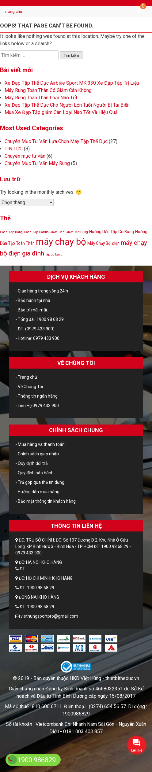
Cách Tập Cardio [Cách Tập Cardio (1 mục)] (36, 232)
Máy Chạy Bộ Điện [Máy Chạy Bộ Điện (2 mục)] (103, 243)
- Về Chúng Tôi (29, 386)
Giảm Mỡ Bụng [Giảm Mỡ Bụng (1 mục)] (77, 232)
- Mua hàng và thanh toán (40, 444)
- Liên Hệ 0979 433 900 (37, 405)
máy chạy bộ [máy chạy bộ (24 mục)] (61, 242)
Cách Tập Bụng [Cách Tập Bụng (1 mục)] (11, 232)
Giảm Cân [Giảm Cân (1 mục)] (57, 232)
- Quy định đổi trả (31, 463)
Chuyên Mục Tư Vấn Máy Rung (37, 163)
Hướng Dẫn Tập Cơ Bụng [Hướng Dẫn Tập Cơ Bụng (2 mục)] (111, 231)
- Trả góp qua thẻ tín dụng (39, 482)
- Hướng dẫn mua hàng (37, 491)
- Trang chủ (26, 377)
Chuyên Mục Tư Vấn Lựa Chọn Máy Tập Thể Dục (56, 141)
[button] (136, 745)
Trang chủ (13, 11)
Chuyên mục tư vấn (25, 156)
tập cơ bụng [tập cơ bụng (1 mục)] (54, 254)
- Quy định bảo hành (34, 472)
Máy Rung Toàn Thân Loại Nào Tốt (41, 98)
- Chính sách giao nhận (37, 453)
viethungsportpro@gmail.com (49, 616)
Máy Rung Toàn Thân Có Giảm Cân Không (48, 90)
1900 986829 (36, 760)
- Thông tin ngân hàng (36, 396)
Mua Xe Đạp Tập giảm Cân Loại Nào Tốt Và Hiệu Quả (61, 112)
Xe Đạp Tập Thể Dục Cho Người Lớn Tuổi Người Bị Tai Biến (67, 105)
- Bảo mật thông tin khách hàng (45, 501)
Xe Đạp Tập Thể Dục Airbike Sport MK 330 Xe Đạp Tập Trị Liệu (72, 83)
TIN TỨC (14, 149)
